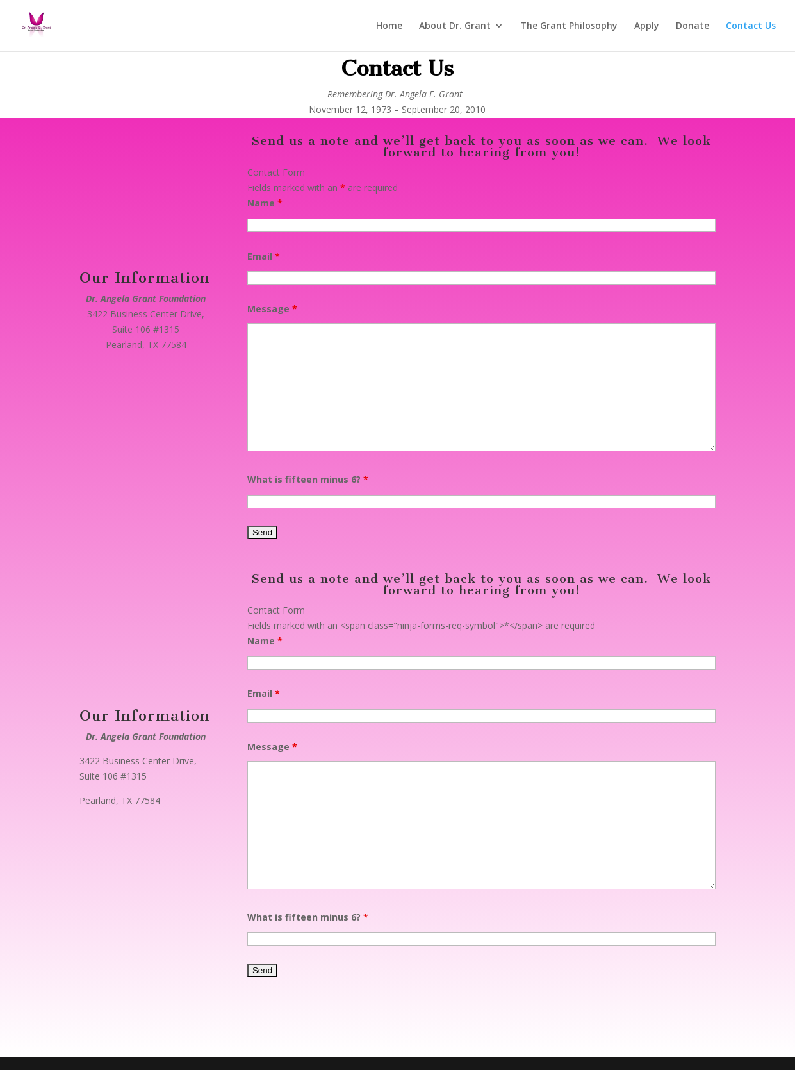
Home (389, 26)
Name (265, 203)
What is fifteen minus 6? (307, 479)
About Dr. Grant (455, 26)
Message (272, 309)
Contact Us (751, 26)
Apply (646, 26)
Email (263, 256)
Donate (692, 26)
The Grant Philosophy (569, 26)
